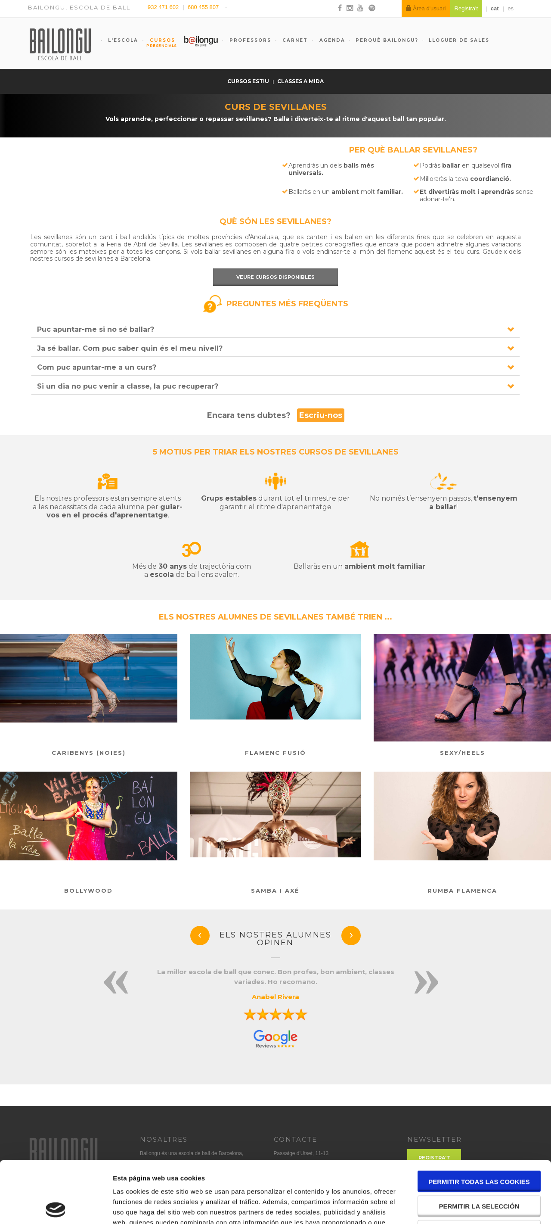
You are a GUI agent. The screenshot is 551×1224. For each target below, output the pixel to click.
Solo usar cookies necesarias (479, 1170)
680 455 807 (203, 7)
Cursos (158, 42)
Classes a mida (300, 81)
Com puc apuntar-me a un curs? (96, 367)
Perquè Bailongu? (387, 40)
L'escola (122, 40)
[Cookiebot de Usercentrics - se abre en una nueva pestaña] (55, 1207)
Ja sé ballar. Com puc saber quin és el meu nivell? (130, 348)
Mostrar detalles (462, 1207)
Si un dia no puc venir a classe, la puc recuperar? (127, 386)
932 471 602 (164, 7)
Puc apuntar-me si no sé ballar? (95, 329)
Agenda (331, 40)
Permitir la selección (479, 1144)
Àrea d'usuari (426, 8)
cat (495, 8)
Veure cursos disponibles (275, 277)
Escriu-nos (320, 415)
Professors (249, 40)
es (511, 8)
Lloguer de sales (459, 40)
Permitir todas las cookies (479, 1120)
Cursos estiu (248, 81)
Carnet (294, 40)
